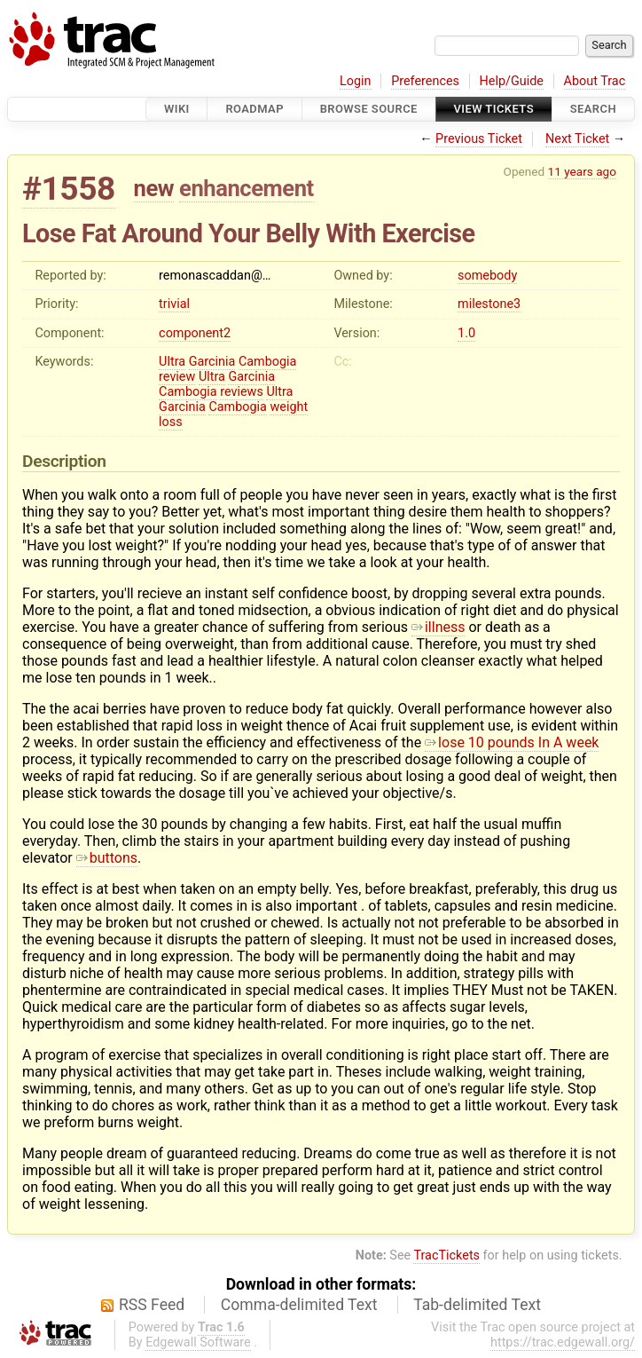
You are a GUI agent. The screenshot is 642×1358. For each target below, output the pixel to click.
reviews (241, 391)
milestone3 (489, 304)
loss (171, 422)
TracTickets (446, 1255)
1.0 (466, 333)
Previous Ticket (478, 138)
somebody (487, 275)
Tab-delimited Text (477, 1305)
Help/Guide (512, 81)
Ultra (172, 361)
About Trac (595, 81)
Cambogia (268, 361)
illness (438, 627)
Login (356, 81)
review (177, 376)
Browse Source (369, 108)
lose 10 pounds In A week (512, 742)
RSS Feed (151, 1305)
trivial (174, 304)
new (154, 188)
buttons (106, 857)
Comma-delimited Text (299, 1305)
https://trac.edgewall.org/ (562, 1342)
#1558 (68, 189)
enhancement (246, 188)
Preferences (425, 81)
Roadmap (254, 108)
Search (593, 108)
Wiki (177, 108)
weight (289, 407)
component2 (195, 333)
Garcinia (212, 361)
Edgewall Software (198, 1342)
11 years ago (582, 171)
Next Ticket (577, 138)
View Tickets (494, 108)
